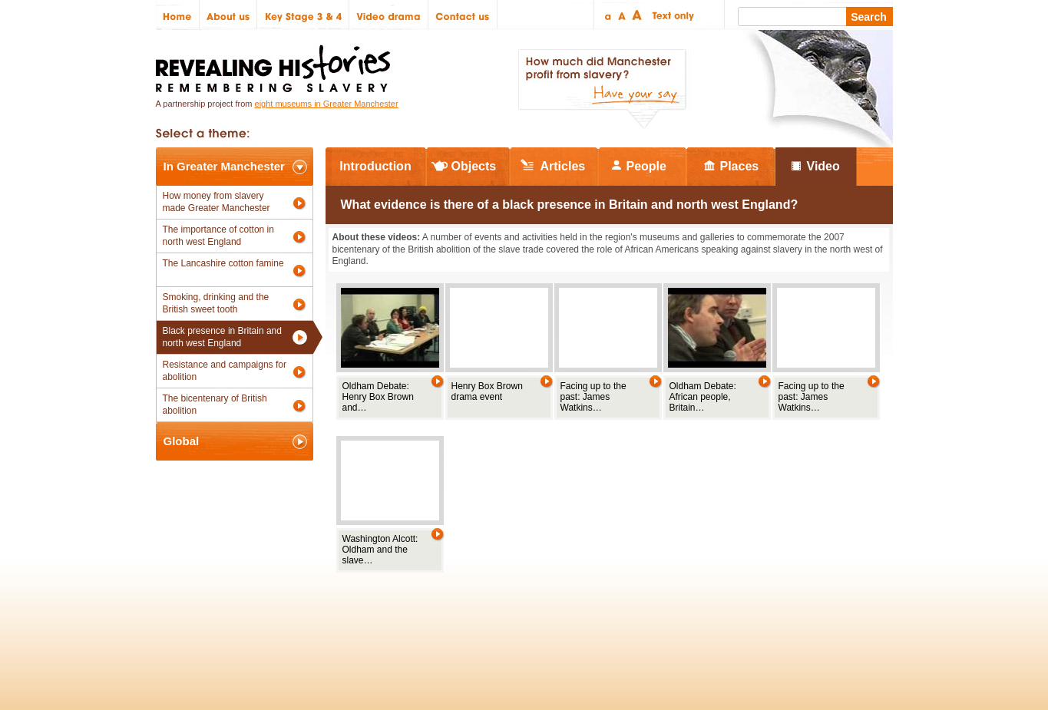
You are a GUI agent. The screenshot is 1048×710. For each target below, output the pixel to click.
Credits (287, 612)
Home (178, 15)
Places (739, 166)
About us (228, 15)
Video (823, 166)
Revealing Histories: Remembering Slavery (276, 64)
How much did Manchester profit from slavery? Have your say (602, 89)
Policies (181, 612)
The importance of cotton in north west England (218, 235)
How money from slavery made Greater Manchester (216, 201)
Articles (563, 166)
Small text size (607, 15)
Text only (671, 15)
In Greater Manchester (224, 166)
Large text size (637, 15)
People (646, 166)
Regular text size (622, 15)
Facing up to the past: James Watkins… (593, 397)
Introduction (375, 166)
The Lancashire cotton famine (223, 263)
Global (182, 440)
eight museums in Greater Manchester (326, 103)
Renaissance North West (808, 612)
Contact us (463, 15)
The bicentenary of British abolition (215, 404)
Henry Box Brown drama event (487, 391)
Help (388, 612)
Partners (340, 612)
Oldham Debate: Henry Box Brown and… (378, 397)
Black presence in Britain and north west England (222, 336)
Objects (474, 166)
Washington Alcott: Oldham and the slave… (380, 549)
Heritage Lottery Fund (665, 612)
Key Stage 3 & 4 (303, 15)
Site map (235, 612)
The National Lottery (554, 612)
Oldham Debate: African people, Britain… (702, 397)
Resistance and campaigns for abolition (224, 370)
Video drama (388, 15)
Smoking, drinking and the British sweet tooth (216, 303)
